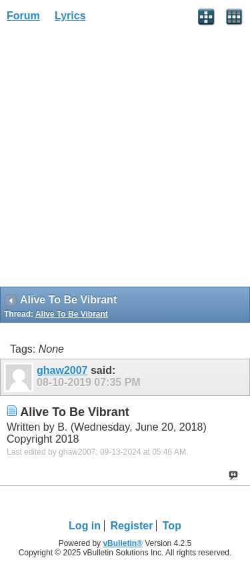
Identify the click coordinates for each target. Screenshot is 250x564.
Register (131, 525)
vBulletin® (123, 543)
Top (172, 525)
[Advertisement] (125, 159)
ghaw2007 (62, 370)
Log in (85, 525)
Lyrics (70, 15)
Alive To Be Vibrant (71, 314)
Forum (23, 15)
